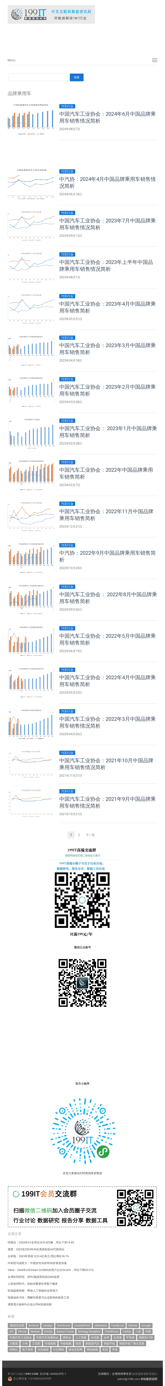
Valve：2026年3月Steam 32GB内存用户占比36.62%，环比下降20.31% (51, 1270)
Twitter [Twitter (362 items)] (127, 1331)
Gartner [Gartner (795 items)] (132, 1325)
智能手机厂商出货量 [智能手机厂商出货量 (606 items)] (131, 1343)
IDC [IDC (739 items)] (11, 1331)
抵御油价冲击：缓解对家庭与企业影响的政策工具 (38, 1297)
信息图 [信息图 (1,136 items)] (95, 1337)
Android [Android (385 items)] (34, 1325)
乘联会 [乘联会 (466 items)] (67, 1337)
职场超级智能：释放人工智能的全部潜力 (33, 1290)
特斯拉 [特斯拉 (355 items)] (13, 1349)
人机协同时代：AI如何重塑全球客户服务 (33, 1283)
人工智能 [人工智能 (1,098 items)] (81, 1337)
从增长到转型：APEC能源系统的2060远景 (34, 1276)
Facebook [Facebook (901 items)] (117, 1325)
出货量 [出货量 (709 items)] (117, 1337)
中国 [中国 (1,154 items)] (148, 1331)
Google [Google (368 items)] (146, 1325)
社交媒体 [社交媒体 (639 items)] (43, 1349)
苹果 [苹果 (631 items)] (115, 1349)
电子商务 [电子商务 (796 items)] (27, 1349)
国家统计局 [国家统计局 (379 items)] (146, 1337)
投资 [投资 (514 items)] (78, 1343)
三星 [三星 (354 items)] (138, 1331)
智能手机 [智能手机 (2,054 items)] (109, 1343)
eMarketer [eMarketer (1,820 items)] (101, 1325)
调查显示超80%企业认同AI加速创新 (30, 1304)
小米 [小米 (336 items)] (25, 1343)
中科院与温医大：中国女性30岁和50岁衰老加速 (37, 1263)
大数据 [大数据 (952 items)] (13, 1343)
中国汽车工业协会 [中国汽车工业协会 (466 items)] (20, 1337)
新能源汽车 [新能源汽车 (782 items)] (92, 1343)
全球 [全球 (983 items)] (106, 1337)
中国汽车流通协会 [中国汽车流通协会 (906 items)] (47, 1337)
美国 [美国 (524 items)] (105, 1349)
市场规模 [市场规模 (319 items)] (50, 1343)
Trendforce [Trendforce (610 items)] (111, 1331)
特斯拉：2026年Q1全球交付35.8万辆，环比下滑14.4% (41, 1242)
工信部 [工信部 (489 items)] (36, 1343)
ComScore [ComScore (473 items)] (63, 1325)
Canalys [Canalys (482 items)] (48, 1325)
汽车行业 (67, 106)
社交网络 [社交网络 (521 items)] (58, 1349)
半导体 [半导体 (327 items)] (130, 1337)
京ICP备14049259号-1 (53, 1373)
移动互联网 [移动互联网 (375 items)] (75, 1349)
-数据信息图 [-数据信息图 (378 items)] (16, 1325)
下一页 (90, 835)
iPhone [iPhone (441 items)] (22, 1331)
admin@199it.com (129, 1379)
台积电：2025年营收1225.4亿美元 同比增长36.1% (38, 1256)
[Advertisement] (72, 38)
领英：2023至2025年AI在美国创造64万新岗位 (36, 1249)
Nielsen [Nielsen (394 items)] (35, 1331)
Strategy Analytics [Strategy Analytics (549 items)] (89, 1331)
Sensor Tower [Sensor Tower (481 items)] (65, 1331)
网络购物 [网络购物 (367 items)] (92, 1349)
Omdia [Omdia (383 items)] (48, 1331)
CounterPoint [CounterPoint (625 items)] (82, 1325)
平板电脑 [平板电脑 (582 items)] (65, 1343)
